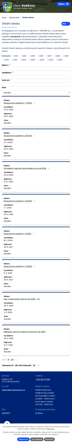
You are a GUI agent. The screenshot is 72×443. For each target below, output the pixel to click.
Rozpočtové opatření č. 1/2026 (19, 233)
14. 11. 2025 (8, 142)
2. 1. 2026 (7, 207)
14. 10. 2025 (8, 109)
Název (5, 65)
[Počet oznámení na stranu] (36, 365)
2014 (24, 56)
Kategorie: (6, 55)
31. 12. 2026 (8, 181)
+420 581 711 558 (42, 379)
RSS (65, 23)
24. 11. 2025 (8, 175)
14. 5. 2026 (8, 345)
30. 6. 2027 (8, 247)
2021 (15, 59)
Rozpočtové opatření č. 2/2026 (19, 266)
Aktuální (7, 123)
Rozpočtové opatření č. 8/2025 (20, 135)
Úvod (4, 17)
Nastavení (49, 439)
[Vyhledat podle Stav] (36, 93)
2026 (60, 59)
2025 (51, 59)
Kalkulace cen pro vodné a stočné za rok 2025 (24, 331)
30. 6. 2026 (8, 116)
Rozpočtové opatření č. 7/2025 (20, 103)
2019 (66, 56)
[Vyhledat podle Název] (36, 69)
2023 (33, 59)
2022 (24, 59)
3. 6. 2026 (8, 312)
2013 (16, 56)
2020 (7, 59)
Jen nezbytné (36, 439)
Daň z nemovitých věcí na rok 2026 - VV (22, 299)
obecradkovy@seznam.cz (13, 390)
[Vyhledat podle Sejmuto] (36, 84)
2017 (50, 56)
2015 (33, 56)
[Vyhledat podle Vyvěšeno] (36, 77)
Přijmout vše (23, 439)
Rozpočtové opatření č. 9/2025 (20, 201)
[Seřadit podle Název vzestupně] (10, 64)
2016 (41, 56)
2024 (42, 59)
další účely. (51, 429)
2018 (58, 56)
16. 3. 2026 (8, 240)
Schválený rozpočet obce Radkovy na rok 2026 (27, 168)
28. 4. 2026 (8, 305)
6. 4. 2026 (8, 273)
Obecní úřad (14, 17)
